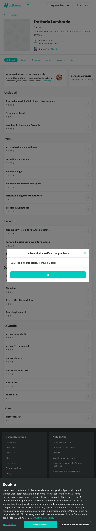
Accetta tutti (40, 525)
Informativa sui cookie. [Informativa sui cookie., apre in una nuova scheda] (42, 518)
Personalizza (9, 525)
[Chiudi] (85, 253)
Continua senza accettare (75, 525)
